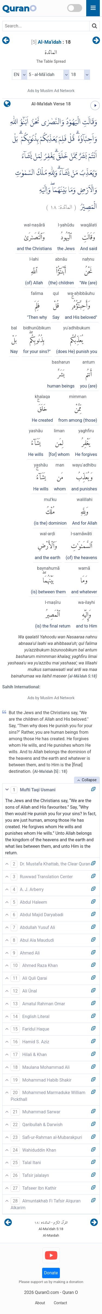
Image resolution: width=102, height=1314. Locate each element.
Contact (60, 1303)
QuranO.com (47, 1292)
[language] (7, 105)
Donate (51, 1272)
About (40, 1303)
